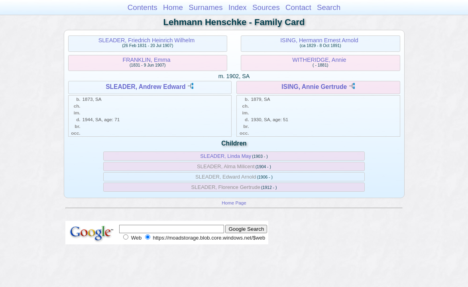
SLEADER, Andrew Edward (145, 86)
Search (328, 7)
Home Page (234, 202)
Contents (142, 7)
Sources (266, 7)
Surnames (205, 7)
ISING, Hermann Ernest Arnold (319, 40)
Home (173, 7)
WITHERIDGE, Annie (319, 60)
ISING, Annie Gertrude (314, 86)
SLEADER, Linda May (225, 156)
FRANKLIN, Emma (146, 60)
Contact (298, 7)
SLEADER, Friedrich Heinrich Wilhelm (146, 40)
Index (237, 7)
